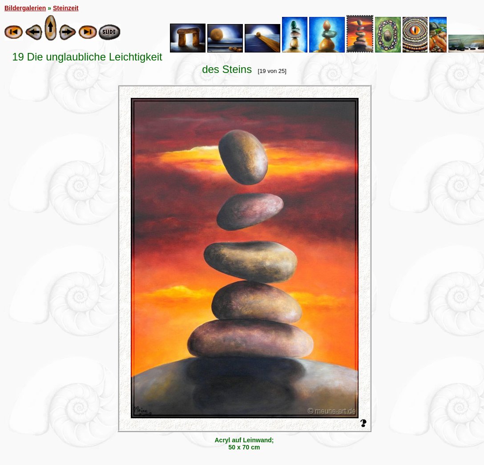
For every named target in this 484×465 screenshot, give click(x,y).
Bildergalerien (25, 8)
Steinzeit (66, 8)
